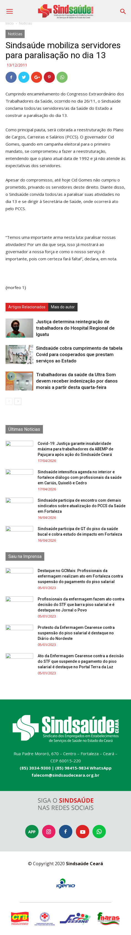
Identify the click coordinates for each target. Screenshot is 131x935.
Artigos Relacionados (26, 307)
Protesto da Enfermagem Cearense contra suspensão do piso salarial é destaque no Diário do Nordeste (76, 633)
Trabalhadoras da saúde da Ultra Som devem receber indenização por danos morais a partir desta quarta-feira (77, 381)
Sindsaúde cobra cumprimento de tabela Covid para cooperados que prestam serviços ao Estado (79, 354)
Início (10, 23)
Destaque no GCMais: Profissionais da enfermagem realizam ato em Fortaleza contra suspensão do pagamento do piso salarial (80, 576)
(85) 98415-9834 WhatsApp (83, 768)
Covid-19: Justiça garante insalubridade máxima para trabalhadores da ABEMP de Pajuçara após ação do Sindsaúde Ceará (75, 449)
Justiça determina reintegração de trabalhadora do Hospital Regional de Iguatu (75, 328)
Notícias (25, 23)
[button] (123, 9)
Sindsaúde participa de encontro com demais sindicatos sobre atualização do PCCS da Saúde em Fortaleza (81, 506)
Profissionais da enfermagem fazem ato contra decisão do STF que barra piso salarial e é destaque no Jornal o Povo (81, 604)
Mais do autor (63, 307)
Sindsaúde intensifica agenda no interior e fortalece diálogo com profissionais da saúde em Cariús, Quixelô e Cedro (80, 477)
